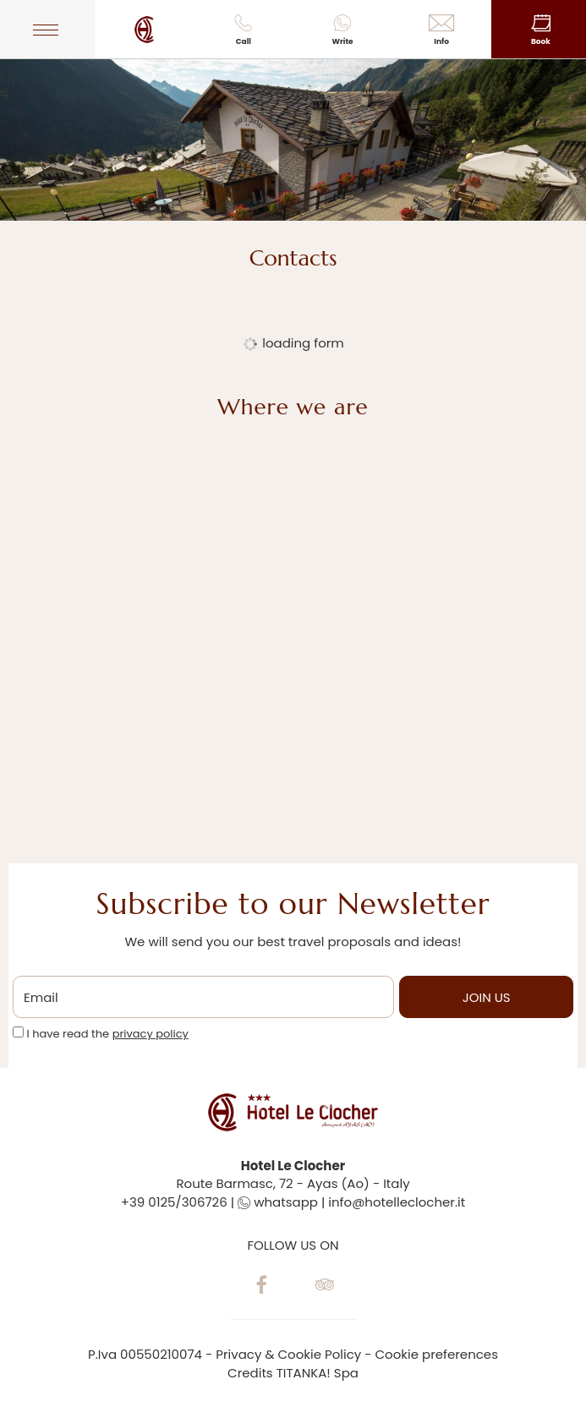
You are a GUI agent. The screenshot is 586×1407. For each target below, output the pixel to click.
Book (541, 30)
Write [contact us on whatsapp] (342, 30)
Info (442, 30)
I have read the (107, 1034)
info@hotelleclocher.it (396, 1202)
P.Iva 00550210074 (145, 1354)
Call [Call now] (243, 30)
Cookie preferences (437, 1354)
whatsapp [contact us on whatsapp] (278, 1202)
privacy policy (150, 1034)
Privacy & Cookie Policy (288, 1354)
